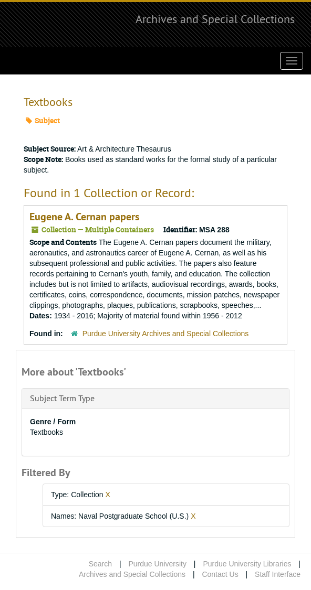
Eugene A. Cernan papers (84, 216)
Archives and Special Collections (215, 19)
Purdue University (157, 564)
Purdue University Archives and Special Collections (165, 333)
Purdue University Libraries (247, 564)
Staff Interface (277, 574)
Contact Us (220, 574)
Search (100, 564)
